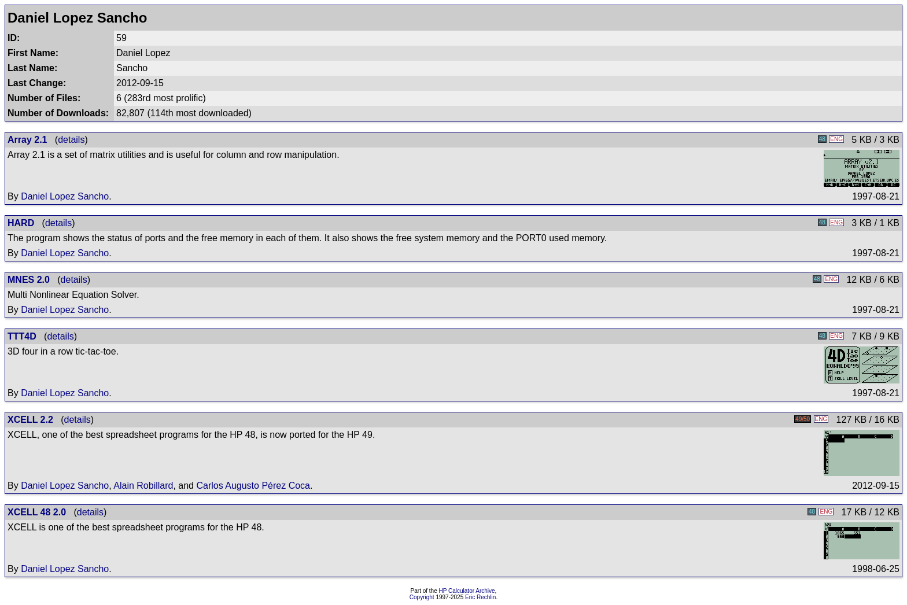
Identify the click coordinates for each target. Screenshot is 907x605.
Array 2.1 (27, 140)
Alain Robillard (143, 485)
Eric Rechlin (480, 597)
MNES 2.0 (29, 280)
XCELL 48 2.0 (37, 512)
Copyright (422, 597)
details (71, 140)
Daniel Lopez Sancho (65, 196)
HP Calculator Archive (467, 591)
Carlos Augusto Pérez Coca (253, 485)
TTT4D (22, 336)
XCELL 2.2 (30, 420)
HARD (21, 223)
